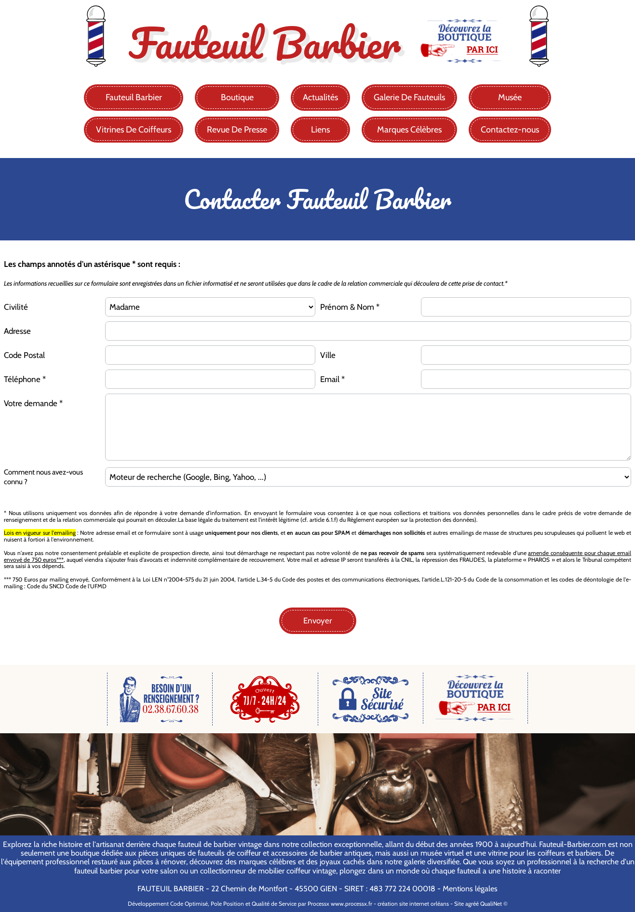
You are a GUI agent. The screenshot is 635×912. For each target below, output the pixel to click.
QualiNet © (494, 903)
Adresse (17, 331)
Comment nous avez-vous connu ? (43, 477)
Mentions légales (470, 888)
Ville (328, 355)
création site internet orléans (413, 903)
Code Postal (24, 355)
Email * (332, 379)
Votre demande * (33, 403)
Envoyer (317, 620)
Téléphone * (25, 379)
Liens (320, 129)
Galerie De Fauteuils (409, 97)
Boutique (237, 97)
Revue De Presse (237, 129)
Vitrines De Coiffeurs (133, 129)
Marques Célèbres (409, 129)
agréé (472, 903)
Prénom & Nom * (349, 307)
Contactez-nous (510, 129)
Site (459, 903)
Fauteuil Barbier (134, 97)
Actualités (320, 97)
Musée (510, 97)
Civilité (16, 307)
